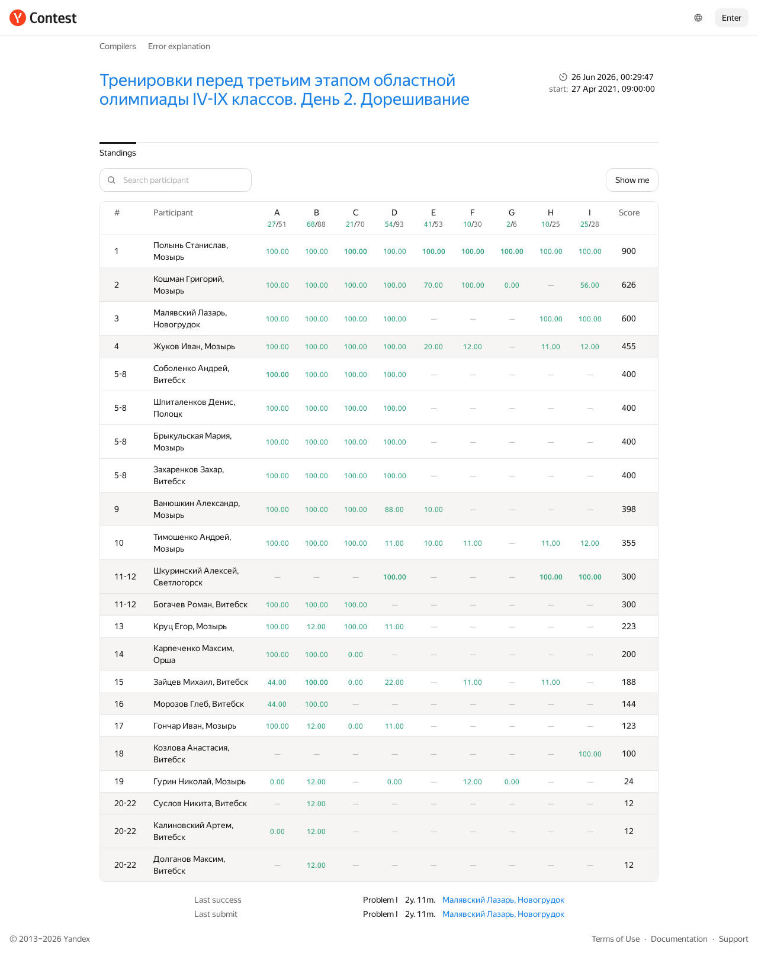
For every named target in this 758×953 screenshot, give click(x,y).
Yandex (76, 939)
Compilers (117, 46)
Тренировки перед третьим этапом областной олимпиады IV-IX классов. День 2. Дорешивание (284, 89)
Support (734, 939)
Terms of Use (616, 939)
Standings (117, 152)
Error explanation (179, 46)
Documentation (679, 939)
